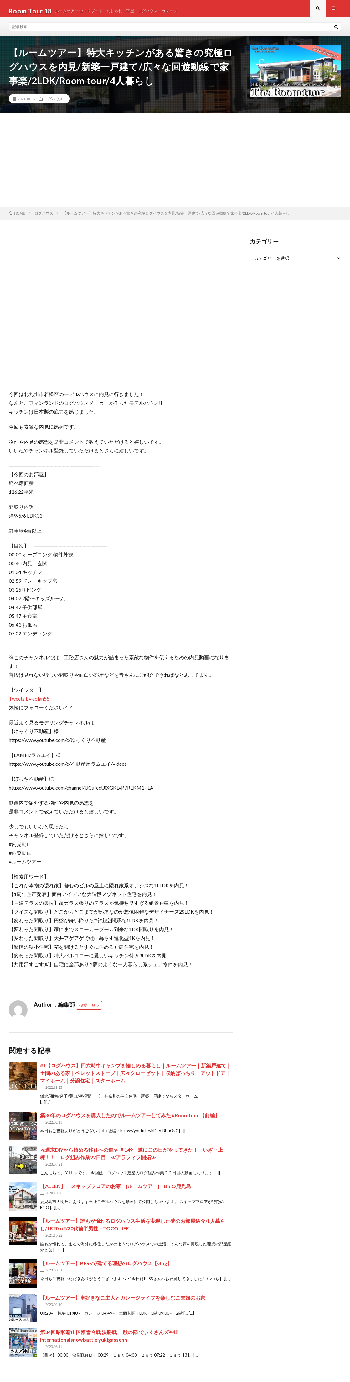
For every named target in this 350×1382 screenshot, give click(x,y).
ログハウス (53, 104)
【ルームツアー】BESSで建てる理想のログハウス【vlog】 (106, 1268)
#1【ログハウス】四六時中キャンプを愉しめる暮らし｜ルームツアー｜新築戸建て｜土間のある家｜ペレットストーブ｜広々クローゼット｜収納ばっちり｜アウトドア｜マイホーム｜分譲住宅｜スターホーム (135, 1077)
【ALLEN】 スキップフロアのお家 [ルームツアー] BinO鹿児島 (115, 1191)
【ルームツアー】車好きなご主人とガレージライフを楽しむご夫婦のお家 (122, 1303)
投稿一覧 (87, 1010)
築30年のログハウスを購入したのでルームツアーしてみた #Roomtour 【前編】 (130, 1120)
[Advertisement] (175, 165)
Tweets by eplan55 (29, 704)
